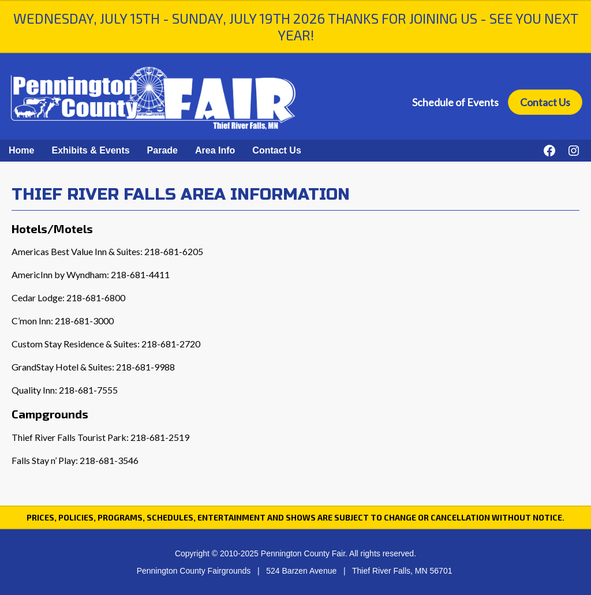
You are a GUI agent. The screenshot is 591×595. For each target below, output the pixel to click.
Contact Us (545, 102)
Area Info (215, 150)
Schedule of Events (455, 102)
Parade (162, 150)
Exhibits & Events (90, 150)
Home (21, 150)
